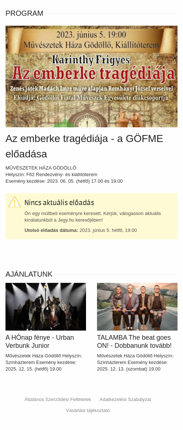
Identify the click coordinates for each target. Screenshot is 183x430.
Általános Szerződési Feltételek (58, 399)
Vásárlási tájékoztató (88, 410)
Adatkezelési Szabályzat (125, 399)
